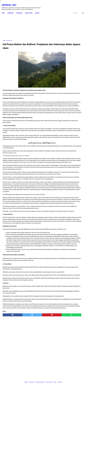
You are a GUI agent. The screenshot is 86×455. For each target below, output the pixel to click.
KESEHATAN (20, 10)
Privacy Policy (49, 387)
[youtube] (78, 5)
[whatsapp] (50, 373)
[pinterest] (36, 373)
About (55, 387)
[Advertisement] (30, 25)
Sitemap (60, 387)
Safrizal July (10, 3)
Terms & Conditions (39, 387)
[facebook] (71, 5)
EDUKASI (38, 10)
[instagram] (81, 5)
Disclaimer (31, 387)
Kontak (26, 387)
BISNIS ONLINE (29, 10)
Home (4, 10)
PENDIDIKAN (11, 10)
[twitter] (74, 5)
